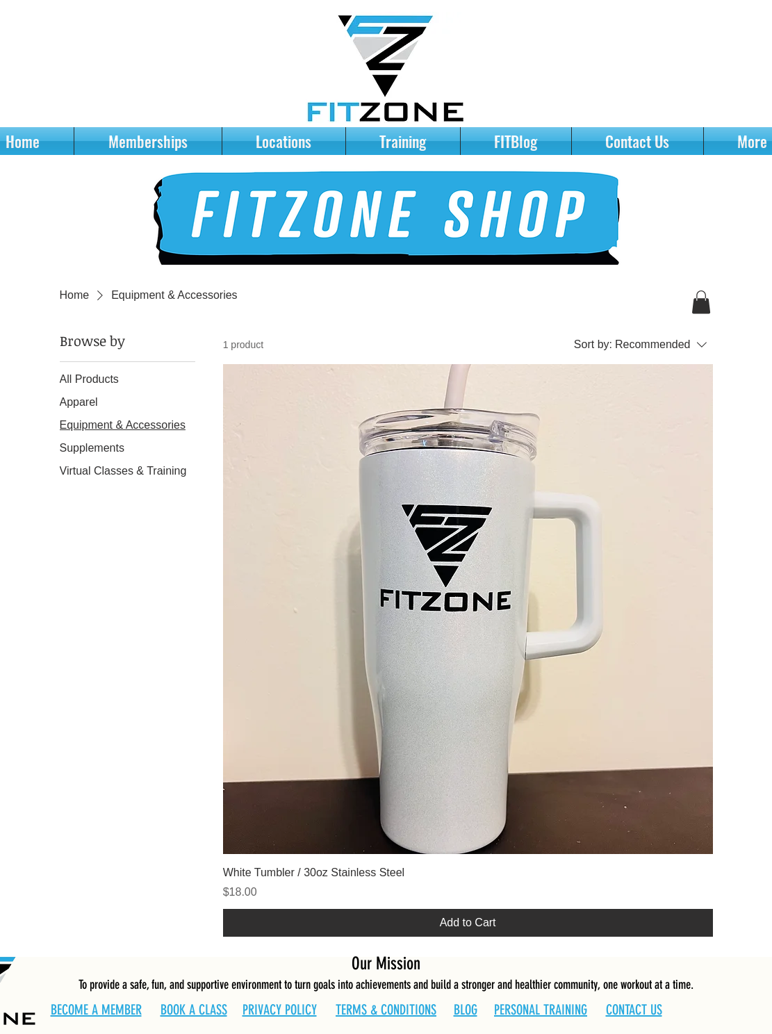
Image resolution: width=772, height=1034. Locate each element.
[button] (701, 301)
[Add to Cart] (468, 923)
